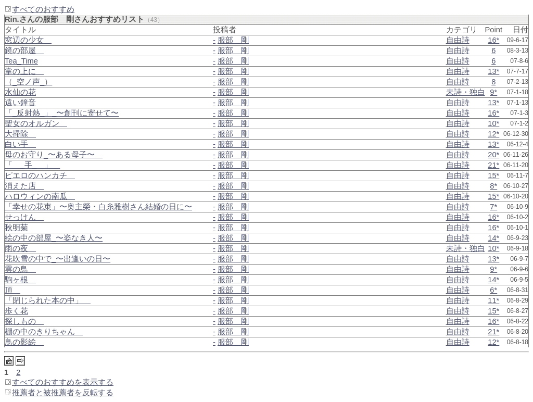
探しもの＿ (24, 321)
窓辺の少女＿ (28, 40)
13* (493, 71)
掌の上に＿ (24, 71)
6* (493, 290)
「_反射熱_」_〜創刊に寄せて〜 (62, 113)
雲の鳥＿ (20, 269)
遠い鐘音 (20, 102)
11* (493, 300)
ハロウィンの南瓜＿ (40, 196)
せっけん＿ (24, 217)
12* (493, 134)
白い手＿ (20, 144)
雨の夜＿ (20, 248)
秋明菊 (16, 227)
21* (493, 165)
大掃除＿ (20, 134)
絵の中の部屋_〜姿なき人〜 (54, 238)
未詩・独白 (465, 92)
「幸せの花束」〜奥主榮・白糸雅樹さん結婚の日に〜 (98, 207)
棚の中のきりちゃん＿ (44, 332)
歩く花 (16, 311)
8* (493, 186)
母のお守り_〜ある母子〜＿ (54, 154)
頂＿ (12, 290)
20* (493, 154)
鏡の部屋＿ (24, 50)
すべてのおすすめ (39, 9)
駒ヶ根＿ (20, 279)
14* (493, 238)
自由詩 (457, 40)
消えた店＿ (24, 186)
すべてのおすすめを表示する (58, 382)
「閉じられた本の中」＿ (48, 300)
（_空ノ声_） (28, 82)
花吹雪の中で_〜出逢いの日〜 (57, 259)
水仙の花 (20, 92)
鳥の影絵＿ (24, 342)
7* (493, 207)
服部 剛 (233, 40)
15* (493, 175)
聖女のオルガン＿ (36, 123)
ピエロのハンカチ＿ (40, 175)
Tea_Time (21, 61)
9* (493, 92)
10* (493, 123)
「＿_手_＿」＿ (32, 165)
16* (493, 40)
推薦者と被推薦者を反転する (58, 392)
